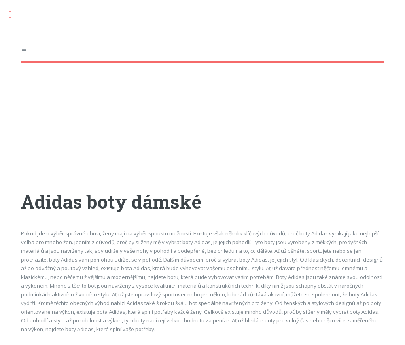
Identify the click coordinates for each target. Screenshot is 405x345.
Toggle (14, 15)
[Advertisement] (202, 134)
